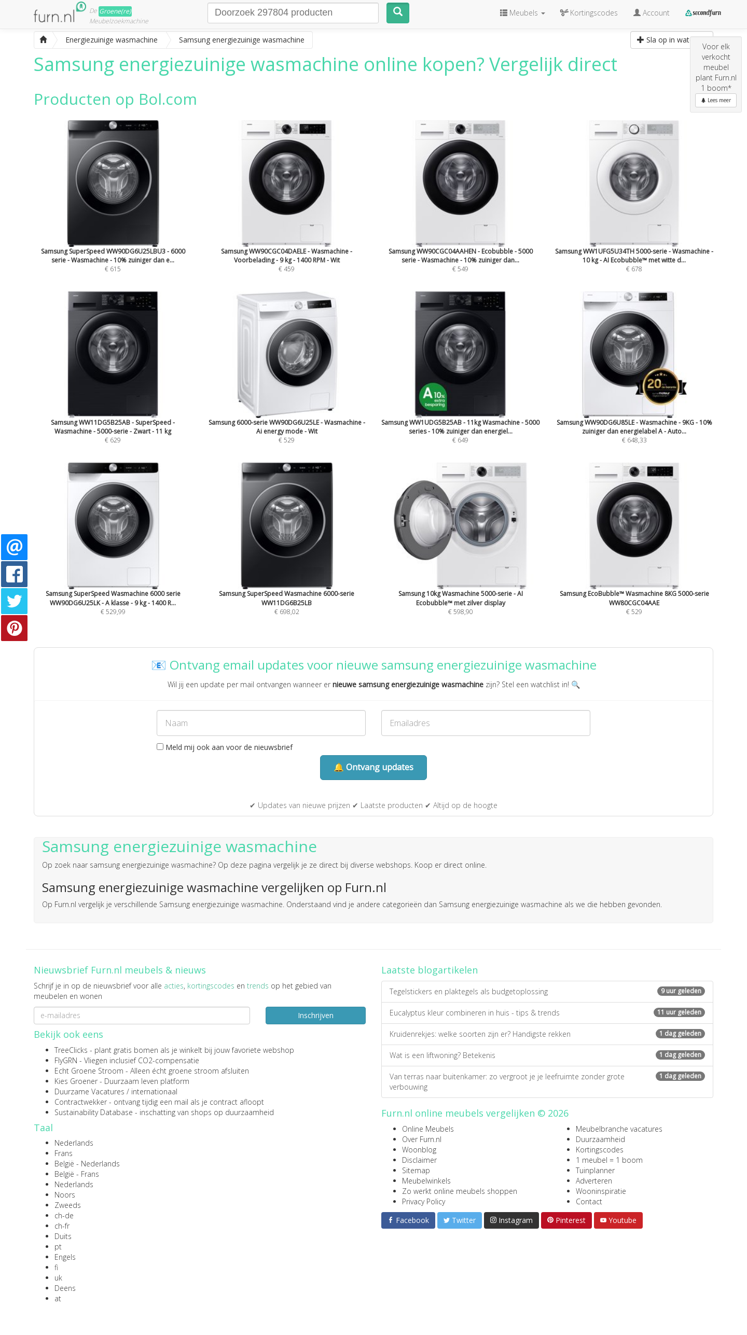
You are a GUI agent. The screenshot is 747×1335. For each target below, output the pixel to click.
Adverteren (594, 1181)
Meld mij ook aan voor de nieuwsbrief (225, 747)
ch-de (64, 1215)
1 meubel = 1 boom (609, 1160)
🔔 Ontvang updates (373, 767)
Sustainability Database (93, 1112)
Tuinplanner (595, 1170)
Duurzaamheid (600, 1139)
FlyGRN (65, 1060)
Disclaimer (419, 1160)
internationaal (154, 1091)
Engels (65, 1257)
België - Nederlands (87, 1164)
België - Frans (76, 1174)
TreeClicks (71, 1050)
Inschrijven (316, 1015)
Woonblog (419, 1150)
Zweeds (67, 1205)
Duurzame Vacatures (89, 1091)
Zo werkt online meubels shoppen (459, 1191)
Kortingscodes (600, 1150)
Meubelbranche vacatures (619, 1129)
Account (651, 13)
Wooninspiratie (601, 1191)
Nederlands (73, 1143)
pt (58, 1246)
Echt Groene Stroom (88, 1071)
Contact (589, 1201)
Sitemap (416, 1170)
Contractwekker (80, 1102)
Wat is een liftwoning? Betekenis (547, 1055)
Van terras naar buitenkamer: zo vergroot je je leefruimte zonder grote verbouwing (547, 1082)
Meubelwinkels (426, 1181)
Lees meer (716, 100)
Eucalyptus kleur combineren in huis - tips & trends (547, 1013)
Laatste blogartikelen (429, 970)
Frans (63, 1153)
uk (58, 1278)
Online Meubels (428, 1129)
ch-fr (62, 1226)
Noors (64, 1195)
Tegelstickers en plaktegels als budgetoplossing (547, 991)
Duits (63, 1236)
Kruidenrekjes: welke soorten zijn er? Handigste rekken (547, 1034)
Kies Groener (76, 1081)
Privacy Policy (423, 1201)
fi (56, 1267)
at (57, 1298)
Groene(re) (115, 11)
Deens (65, 1288)
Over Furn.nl (421, 1139)
